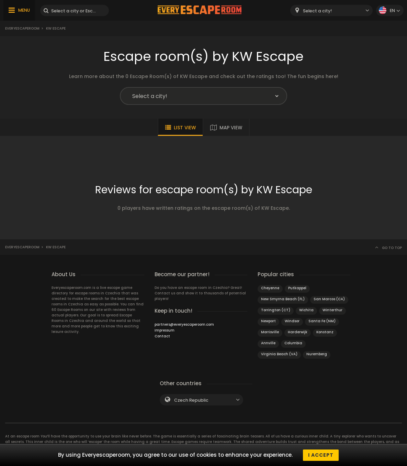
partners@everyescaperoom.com (184, 324)
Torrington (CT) (275, 310)
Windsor (292, 321)
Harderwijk (297, 332)
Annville (268, 343)
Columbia (293, 343)
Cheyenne (270, 288)
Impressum (164, 330)
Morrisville (270, 332)
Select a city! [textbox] (317, 11)
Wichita (306, 310)
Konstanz (324, 332)
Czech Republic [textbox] (191, 400)
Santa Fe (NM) (322, 321)
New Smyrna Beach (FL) (283, 299)
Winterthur (332, 310)
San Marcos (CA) (329, 299)
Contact (162, 336)
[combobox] (331, 10)
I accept (320, 455)
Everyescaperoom (22, 28)
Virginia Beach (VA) (279, 354)
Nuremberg (316, 354)
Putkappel (297, 288)
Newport (268, 321)
